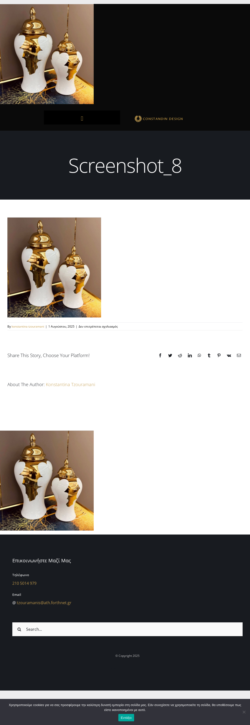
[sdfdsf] (168, 116)
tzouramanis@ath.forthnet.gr (44, 602)
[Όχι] (243, 711)
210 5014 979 (24, 583)
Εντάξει (126, 718)
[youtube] (141, 670)
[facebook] (123, 670)
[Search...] (127, 629)
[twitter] (132, 670)
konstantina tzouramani (28, 326)
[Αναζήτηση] (19, 629)
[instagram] (113, 670)
